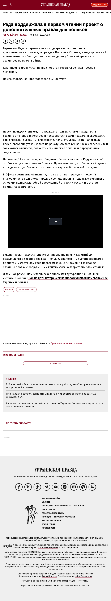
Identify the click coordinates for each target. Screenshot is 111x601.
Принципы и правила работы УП (59, 517)
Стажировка (48, 524)
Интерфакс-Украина (48, 547)
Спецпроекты (87, 13)
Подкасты (71, 13)
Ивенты (60, 13)
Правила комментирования (66, 343)
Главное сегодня (13, 355)
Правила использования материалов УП (63, 506)
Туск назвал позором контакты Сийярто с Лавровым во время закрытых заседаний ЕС (51, 395)
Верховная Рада (26, 289)
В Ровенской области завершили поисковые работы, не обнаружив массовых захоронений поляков (54, 386)
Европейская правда (33, 67)
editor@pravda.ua (83, 576)
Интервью (47, 13)
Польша (9, 289)
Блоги (100, 13)
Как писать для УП (51, 520)
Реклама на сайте (51, 498)
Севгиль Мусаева (84, 574)
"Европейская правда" (15, 35)
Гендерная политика (53, 513)
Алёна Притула (49, 576)
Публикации (21, 13)
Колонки (35, 13)
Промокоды (48, 528)
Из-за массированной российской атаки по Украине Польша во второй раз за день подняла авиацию (54, 405)
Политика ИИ (48, 509)
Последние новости (18, 423)
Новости (7, 13)
